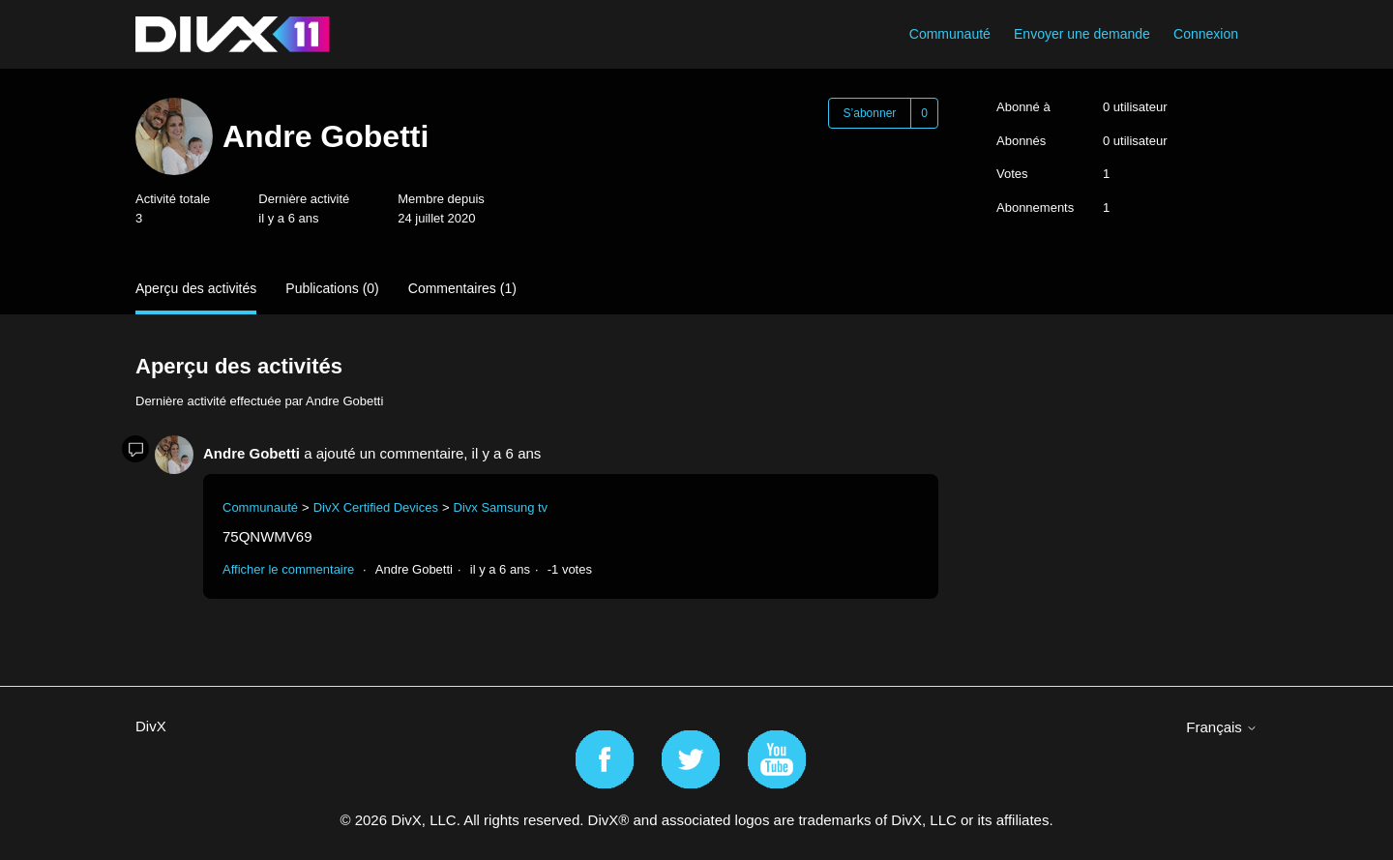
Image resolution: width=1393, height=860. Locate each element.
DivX (150, 726)
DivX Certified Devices (375, 507)
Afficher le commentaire (288, 569)
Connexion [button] (1205, 34)
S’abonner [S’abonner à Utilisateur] (870, 113)
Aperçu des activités (195, 288)
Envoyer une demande (1082, 34)
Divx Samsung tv (501, 507)
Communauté (950, 34)
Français (1222, 727)
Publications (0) (332, 288)
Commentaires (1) (462, 288)
